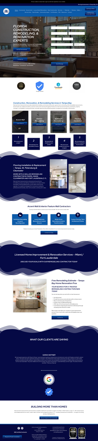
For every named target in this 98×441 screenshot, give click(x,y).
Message (53, 48)
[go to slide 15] (56, 370)
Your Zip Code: (66, 36)
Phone (70, 31)
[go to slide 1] (41, 370)
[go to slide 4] (44, 370)
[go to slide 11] (52, 370)
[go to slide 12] (53, 370)
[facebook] (19, 428)
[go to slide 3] (43, 370)
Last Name (71, 25)
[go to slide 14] (55, 370)
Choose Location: (55, 36)
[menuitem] (16, 10)
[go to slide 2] (42, 370)
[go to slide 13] (54, 370)
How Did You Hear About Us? (58, 42)
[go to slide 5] (45, 370)
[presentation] (61, 58)
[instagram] (22, 428)
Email (52, 31)
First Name (53, 25)
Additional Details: (78, 42)
